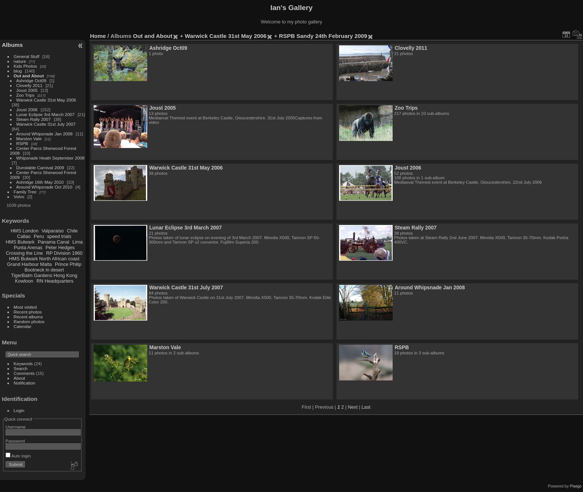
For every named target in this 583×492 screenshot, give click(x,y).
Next (352, 407)
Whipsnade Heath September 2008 (50, 157)
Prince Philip (68, 264)
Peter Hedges (59, 247)
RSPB (22, 143)
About (19, 378)
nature (20, 61)
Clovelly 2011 (29, 85)
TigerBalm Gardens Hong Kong (44, 275)
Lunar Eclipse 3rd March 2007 (45, 114)
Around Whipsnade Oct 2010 (44, 186)
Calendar (23, 326)
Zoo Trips (25, 95)
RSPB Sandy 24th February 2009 (323, 36)
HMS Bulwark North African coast (44, 258)
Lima (78, 242)
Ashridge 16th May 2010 (40, 182)
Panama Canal (53, 242)
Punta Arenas (28, 247)
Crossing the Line (24, 253)
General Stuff (26, 56)
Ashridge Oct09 (31, 80)
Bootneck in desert (44, 270)
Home (98, 36)
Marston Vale (29, 138)
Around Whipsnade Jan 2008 (44, 133)
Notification (24, 382)
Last (365, 407)
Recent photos (28, 311)
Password (15, 440)
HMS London (25, 231)
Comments (24, 373)
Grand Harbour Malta (29, 264)
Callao (23, 236)
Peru (39, 236)
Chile (72, 231)
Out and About (29, 75)
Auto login (18, 455)
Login (19, 410)
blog (18, 70)
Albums (12, 45)
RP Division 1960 (64, 253)
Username (16, 426)
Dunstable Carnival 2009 (40, 167)
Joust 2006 (27, 109)
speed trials (59, 236)
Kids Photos (25, 66)
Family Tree (25, 191)
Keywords (23, 363)
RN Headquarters (55, 281)
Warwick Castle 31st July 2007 (46, 124)
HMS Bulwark (20, 242)
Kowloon (24, 281)
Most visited (25, 307)
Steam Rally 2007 (33, 119)
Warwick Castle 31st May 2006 (46, 99)
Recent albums (28, 316)
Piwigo (576, 486)
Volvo (19, 196)
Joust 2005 (27, 90)
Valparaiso (53, 231)
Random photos (29, 321)
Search (21, 368)
